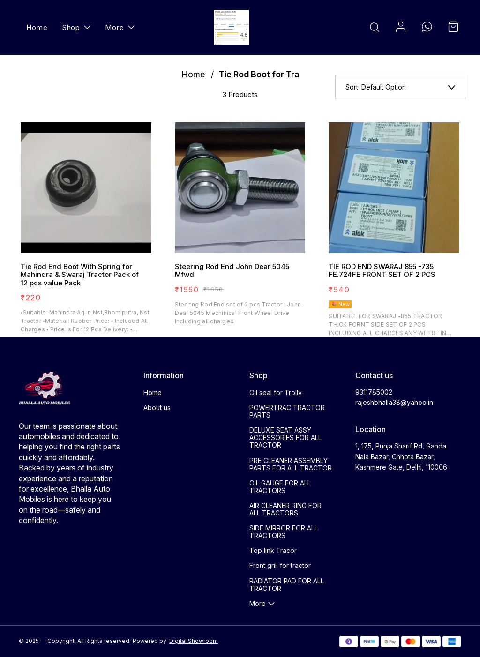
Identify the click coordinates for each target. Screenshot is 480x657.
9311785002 (373, 392)
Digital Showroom (193, 640)
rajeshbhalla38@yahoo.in (394, 402)
